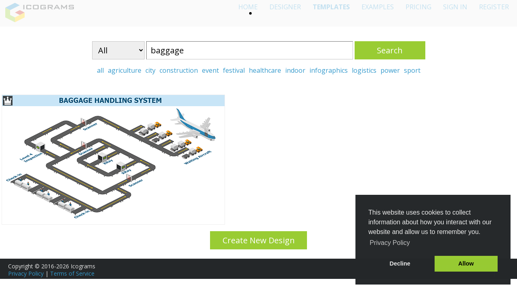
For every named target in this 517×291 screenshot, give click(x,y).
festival (234, 70)
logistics (364, 70)
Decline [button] (400, 263)
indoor (295, 70)
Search (390, 50)
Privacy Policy (26, 273)
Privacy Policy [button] (390, 242)
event (210, 70)
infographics (328, 70)
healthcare (265, 70)
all (100, 70)
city (150, 70)
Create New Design (259, 240)
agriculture (124, 70)
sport (412, 70)
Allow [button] (466, 263)
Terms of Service (72, 273)
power (390, 70)
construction (179, 70)
